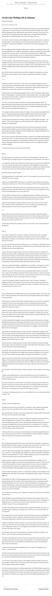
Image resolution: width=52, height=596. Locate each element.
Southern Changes (26, 3)
